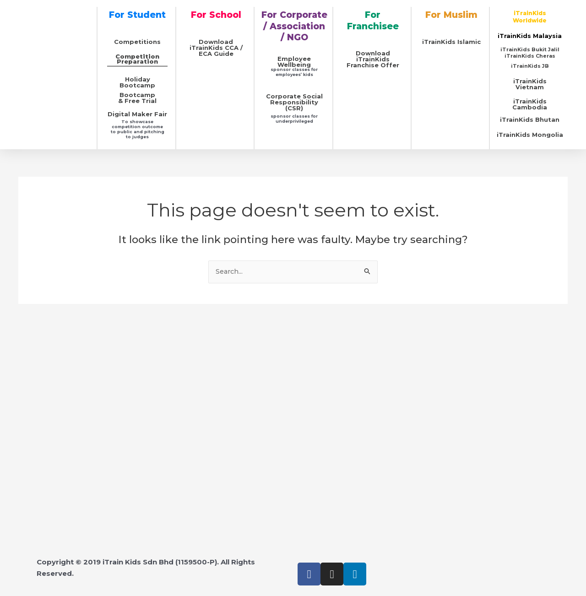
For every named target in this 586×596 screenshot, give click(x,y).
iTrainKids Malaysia (530, 35)
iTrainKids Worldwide (530, 17)
